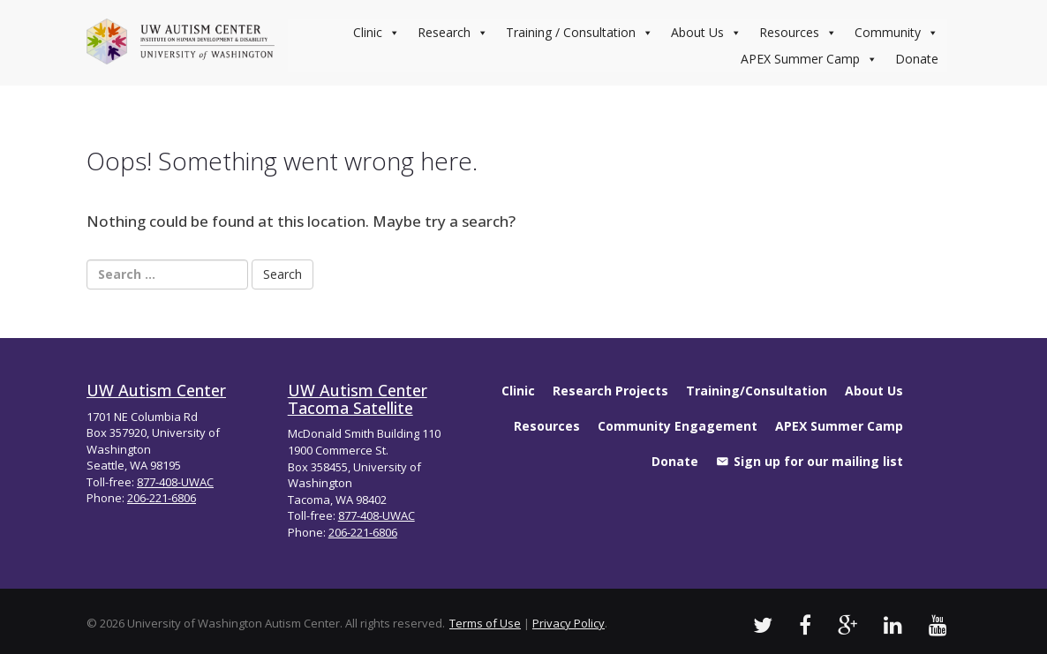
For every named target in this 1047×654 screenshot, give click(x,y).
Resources (798, 32)
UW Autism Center (156, 390)
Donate (916, 58)
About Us (706, 32)
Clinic (376, 32)
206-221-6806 (161, 498)
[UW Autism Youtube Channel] (938, 624)
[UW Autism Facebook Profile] (805, 624)
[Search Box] (167, 274)
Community (896, 32)
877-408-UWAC (175, 482)
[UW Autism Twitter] (762, 624)
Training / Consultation (579, 32)
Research (453, 32)
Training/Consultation (756, 390)
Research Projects (610, 390)
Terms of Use (485, 623)
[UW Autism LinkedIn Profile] (893, 624)
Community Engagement (677, 425)
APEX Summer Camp (809, 59)
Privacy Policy (568, 623)
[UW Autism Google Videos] (847, 624)
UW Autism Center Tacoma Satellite (357, 399)
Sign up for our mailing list (818, 461)
